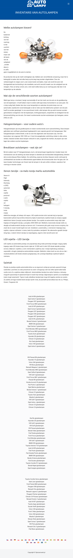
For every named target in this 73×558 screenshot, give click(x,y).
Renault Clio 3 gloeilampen (36, 526)
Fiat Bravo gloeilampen (36, 529)
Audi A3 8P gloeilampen (36, 306)
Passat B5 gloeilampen (36, 380)
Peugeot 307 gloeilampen (36, 301)
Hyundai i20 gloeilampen (36, 421)
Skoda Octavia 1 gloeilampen (36, 390)
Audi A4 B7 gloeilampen (36, 502)
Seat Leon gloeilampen (36, 482)
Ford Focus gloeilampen (36, 436)
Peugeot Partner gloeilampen (36, 494)
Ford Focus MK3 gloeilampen (36, 331)
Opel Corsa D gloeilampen (36, 309)
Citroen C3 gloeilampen (36, 339)
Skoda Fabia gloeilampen (36, 431)
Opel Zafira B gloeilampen (36, 372)
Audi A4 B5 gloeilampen (36, 448)
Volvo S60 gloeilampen (36, 514)
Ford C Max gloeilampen (36, 511)
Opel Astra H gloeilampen (36, 299)
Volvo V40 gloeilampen (36, 509)
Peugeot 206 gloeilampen (36, 314)
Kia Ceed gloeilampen (36, 341)
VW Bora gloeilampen (36, 365)
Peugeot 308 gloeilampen (36, 486)
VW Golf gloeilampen (36, 426)
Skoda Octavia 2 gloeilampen (36, 321)
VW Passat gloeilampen (37, 428)
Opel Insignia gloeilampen (36, 468)
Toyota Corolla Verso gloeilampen (36, 479)
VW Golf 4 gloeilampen (36, 375)
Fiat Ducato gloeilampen (36, 461)
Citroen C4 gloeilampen (36, 407)
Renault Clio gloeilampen (36, 489)
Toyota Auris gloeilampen (36, 334)
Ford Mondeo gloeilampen (36, 438)
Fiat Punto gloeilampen (36, 451)
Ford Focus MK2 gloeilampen (36, 304)
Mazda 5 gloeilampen (36, 516)
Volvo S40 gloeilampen (36, 362)
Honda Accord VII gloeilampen (36, 382)
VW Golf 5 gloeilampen (36, 400)
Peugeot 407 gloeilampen (36, 316)
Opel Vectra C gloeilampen (36, 326)
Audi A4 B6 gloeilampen (36, 296)
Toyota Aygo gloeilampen (36, 504)
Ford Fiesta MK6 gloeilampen (36, 484)
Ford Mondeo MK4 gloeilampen (36, 329)
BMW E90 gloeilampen (36, 456)
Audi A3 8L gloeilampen (36, 319)
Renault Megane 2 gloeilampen (36, 367)
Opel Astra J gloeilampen (36, 402)
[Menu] (68, 4)
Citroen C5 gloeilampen (36, 405)
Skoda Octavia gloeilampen (36, 458)
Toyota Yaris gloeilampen (36, 395)
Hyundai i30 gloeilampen (36, 336)
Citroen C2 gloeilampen (36, 392)
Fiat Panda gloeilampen (36, 433)
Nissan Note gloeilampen (36, 519)
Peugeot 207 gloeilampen (36, 311)
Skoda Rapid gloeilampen (36, 465)
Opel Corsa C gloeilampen (36, 521)
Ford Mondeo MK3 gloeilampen (36, 370)
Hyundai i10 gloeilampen (36, 360)
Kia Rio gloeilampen (36, 418)
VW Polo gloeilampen (36, 524)
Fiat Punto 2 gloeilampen (36, 385)
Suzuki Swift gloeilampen (36, 506)
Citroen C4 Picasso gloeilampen (36, 496)
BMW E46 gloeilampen (36, 324)
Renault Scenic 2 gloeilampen (36, 499)
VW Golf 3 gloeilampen (36, 441)
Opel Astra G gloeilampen (36, 346)
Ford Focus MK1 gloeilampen (36, 377)
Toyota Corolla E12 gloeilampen (36, 463)
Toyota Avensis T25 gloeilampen (36, 446)
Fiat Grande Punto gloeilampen (36, 453)
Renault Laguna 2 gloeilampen (36, 491)
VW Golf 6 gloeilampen (36, 423)
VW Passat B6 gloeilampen (36, 357)
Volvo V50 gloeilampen (36, 344)
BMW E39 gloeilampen (36, 443)
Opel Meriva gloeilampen (36, 387)
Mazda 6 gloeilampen (36, 397)
